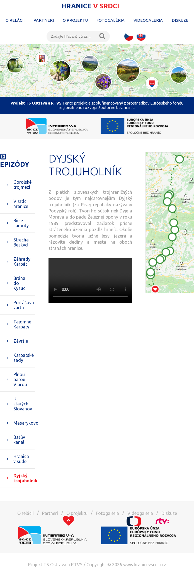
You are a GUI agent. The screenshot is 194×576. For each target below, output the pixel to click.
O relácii (15, 20)
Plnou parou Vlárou (20, 379)
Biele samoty (21, 223)
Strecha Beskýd (21, 242)
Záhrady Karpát (21, 261)
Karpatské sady (23, 358)
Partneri (43, 20)
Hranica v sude (21, 459)
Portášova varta (23, 305)
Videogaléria (148, 20)
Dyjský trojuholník (24, 478)
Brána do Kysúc (19, 283)
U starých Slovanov (22, 403)
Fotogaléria (110, 20)
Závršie (20, 340)
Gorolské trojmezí (22, 185)
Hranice (90, 6)
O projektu (75, 20)
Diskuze (180, 20)
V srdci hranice (20, 204)
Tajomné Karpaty (22, 324)
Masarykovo (24, 422)
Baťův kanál (19, 440)
